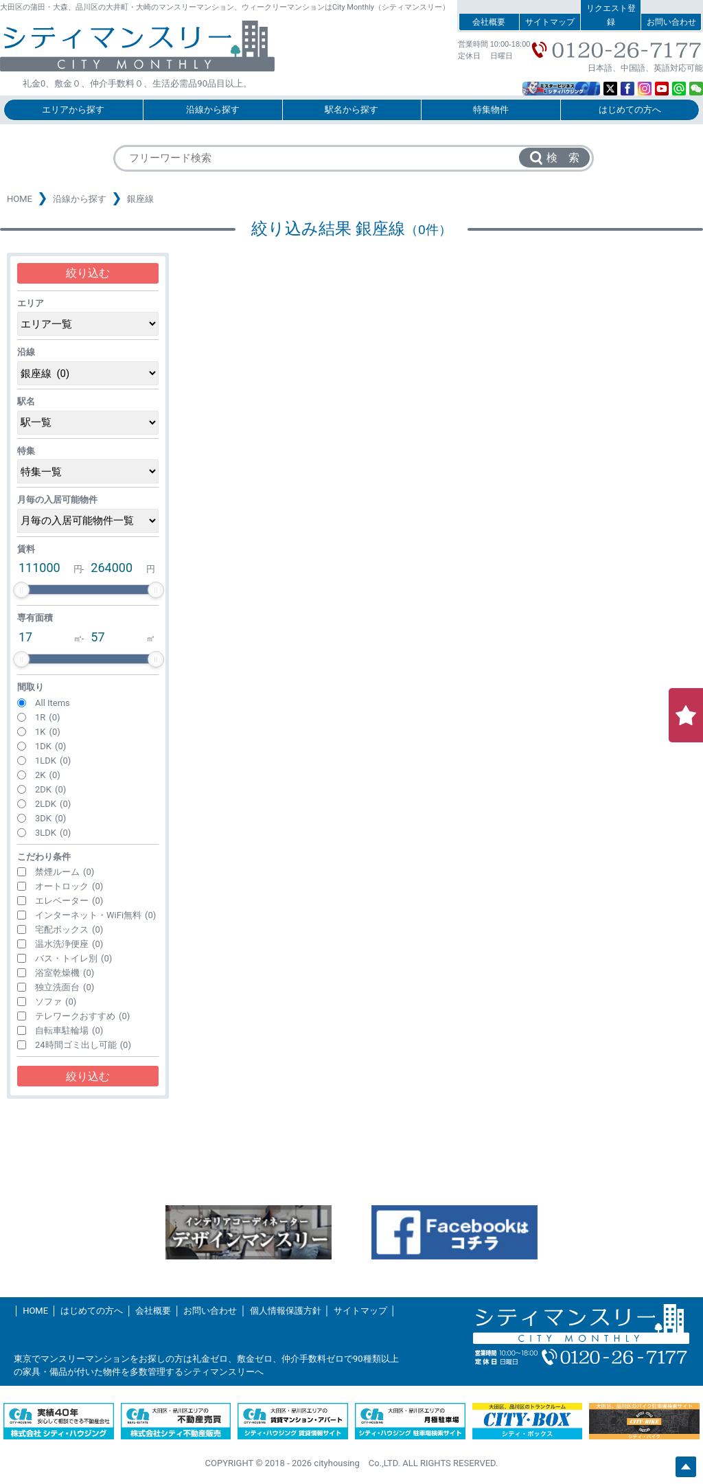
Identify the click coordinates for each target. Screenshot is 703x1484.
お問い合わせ (671, 22)
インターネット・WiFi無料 (95, 915)
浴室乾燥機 (64, 972)
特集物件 (491, 109)
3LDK (53, 832)
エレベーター (69, 900)
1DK (50, 746)
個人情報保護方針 (285, 1310)
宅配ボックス (69, 929)
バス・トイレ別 (73, 958)
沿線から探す (213, 109)
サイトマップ (550, 22)
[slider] (21, 590)
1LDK (53, 760)
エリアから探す (73, 109)
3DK (50, 818)
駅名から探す (351, 109)
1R (47, 717)
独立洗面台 (64, 987)
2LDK (53, 803)
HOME (19, 199)
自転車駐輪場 (69, 1030)
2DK (50, 789)
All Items (52, 702)
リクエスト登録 (611, 15)
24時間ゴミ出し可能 (83, 1044)
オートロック (69, 886)
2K (47, 774)
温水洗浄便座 (69, 943)
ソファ (55, 1001)
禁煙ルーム (64, 871)
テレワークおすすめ (82, 1016)
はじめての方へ (630, 109)
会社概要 (488, 22)
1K (47, 731)
